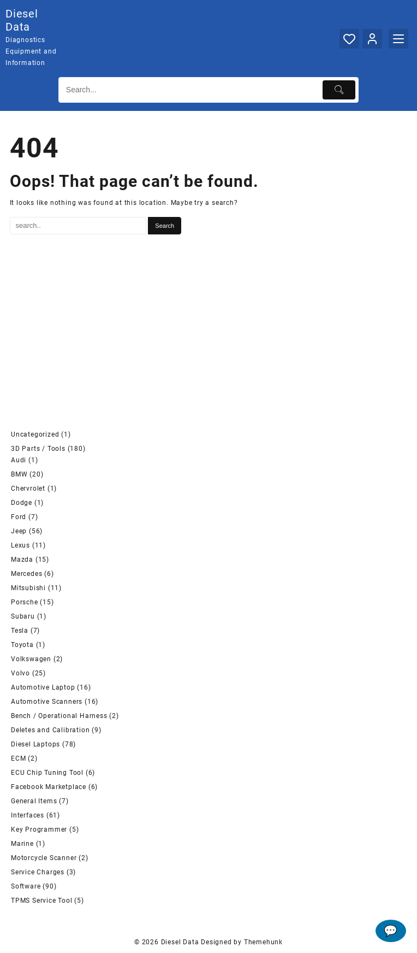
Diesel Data (21, 20)
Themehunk (263, 942)
